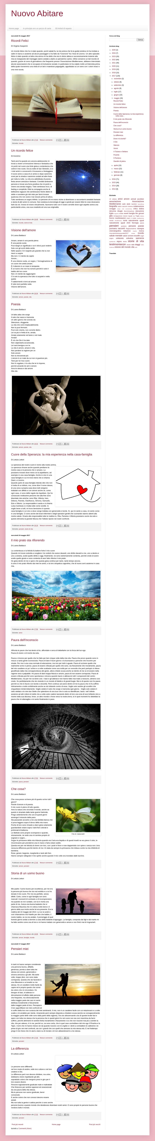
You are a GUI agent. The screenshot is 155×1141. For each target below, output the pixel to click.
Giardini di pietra (119, 161)
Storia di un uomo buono (27, 873)
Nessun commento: (46, 140)
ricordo (21, 143)
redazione (127, 231)
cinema (130, 206)
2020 (114, 66)
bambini (134, 204)
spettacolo (112, 241)
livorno (111, 218)
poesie (26, 297)
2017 (114, 76)
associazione (115, 201)
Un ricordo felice (22, 150)
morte (125, 220)
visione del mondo (123, 247)
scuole (137, 236)
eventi (126, 213)
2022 (114, 60)
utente (129, 244)
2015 (114, 182)
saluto (125, 236)
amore (21, 297)
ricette (133, 233)
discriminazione (129, 211)
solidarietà (120, 238)
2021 (114, 63)
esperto (116, 213)
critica (135, 209)
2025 (114, 50)
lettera (142, 216)
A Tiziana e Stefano (120, 152)
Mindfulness (118, 220)
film (136, 213)
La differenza (20, 1048)
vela (132, 245)
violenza (111, 247)
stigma (119, 241)
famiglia (26, 937)
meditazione (140, 218)
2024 (114, 53)
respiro (135, 231)
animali (133, 199)
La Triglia (136, 216)
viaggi (137, 244)
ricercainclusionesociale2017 (118, 233)
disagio (120, 211)
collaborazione (138, 206)
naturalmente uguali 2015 (119, 223)
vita (30, 297)
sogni (142, 236)
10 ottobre (113, 199)
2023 (114, 56)
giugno (116, 95)
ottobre (117, 82)
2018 (114, 73)
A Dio (115, 142)
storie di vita (28, 223)
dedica (141, 209)
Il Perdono (117, 158)
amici (20, 633)
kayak (130, 216)
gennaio (117, 175)
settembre (118, 85)
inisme (125, 216)
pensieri (21, 529)
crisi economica (127, 209)
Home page (14, 28)
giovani (141, 213)
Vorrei (115, 148)
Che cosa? (18, 789)
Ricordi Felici (20, 40)
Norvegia (135, 223)
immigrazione (117, 216)
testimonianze (117, 244)
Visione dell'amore (23, 230)
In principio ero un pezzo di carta (37, 28)
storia (124, 241)
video (142, 244)
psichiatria (113, 229)
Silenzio (116, 145)
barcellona (141, 204)
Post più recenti (17, 1124)
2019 (114, 69)
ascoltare (140, 199)
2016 (114, 179)
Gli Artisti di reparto (63, 28)
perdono (124, 226)
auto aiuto (126, 204)
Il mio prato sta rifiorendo (28, 540)
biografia (113, 206)
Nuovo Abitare (37, 13)
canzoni (124, 206)
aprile (116, 165)
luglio (116, 92)
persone (132, 226)
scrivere (131, 236)
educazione (139, 211)
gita (111, 216)
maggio (117, 98)
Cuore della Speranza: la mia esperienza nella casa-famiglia (51, 454)
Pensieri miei (20, 949)
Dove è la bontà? (119, 139)
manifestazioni (120, 218)
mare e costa (131, 218)
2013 (114, 189)
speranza (140, 238)
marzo (116, 169)
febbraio (117, 172)
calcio (120, 206)
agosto (116, 88)
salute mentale (115, 236)
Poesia (15, 304)
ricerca (141, 231)
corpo (118, 209)
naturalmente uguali (136, 220)
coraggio (112, 209)
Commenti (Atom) (24, 1128)
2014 (114, 186)
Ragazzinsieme (131, 228)
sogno (111, 238)
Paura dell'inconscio (24, 640)
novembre (118, 79)
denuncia (112, 211)
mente (111, 220)
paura (21, 781)
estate (121, 213)
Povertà (116, 155)
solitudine (129, 238)
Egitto (111, 213)
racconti (121, 228)
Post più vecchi (94, 1124)
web (136, 247)
